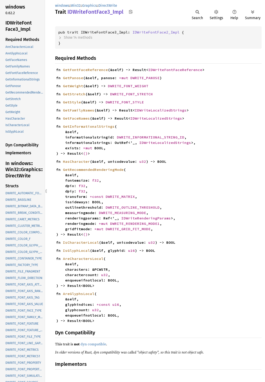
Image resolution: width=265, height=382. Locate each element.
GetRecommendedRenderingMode (93, 169)
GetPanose (73, 78)
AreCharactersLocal (83, 258)
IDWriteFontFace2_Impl (156, 32)
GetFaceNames (76, 118)
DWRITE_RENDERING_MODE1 (135, 223)
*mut (124, 78)
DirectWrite (107, 5)
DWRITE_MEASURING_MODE (122, 212)
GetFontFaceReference (85, 69)
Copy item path (130, 12)
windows (62, 5)
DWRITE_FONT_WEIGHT (128, 86)
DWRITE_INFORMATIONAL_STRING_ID (150, 137)
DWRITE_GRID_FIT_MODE (128, 229)
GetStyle (72, 102)
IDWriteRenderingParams (146, 218)
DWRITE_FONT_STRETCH (131, 94)
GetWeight (73, 86)
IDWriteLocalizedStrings (161, 110)
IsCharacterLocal (81, 242)
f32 (95, 180)
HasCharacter (76, 161)
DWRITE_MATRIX (120, 196)
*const (98, 196)
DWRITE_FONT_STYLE (125, 102)
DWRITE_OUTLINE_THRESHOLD (133, 207)
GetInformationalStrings (89, 126)
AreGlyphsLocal (78, 293)
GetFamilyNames (78, 110)
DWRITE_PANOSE (145, 78)
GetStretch (74, 94)
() (85, 153)
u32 (142, 161)
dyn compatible (93, 344)
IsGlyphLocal (76, 250)
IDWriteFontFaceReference (175, 69)
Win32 (75, 5)
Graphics (89, 5)
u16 (131, 250)
